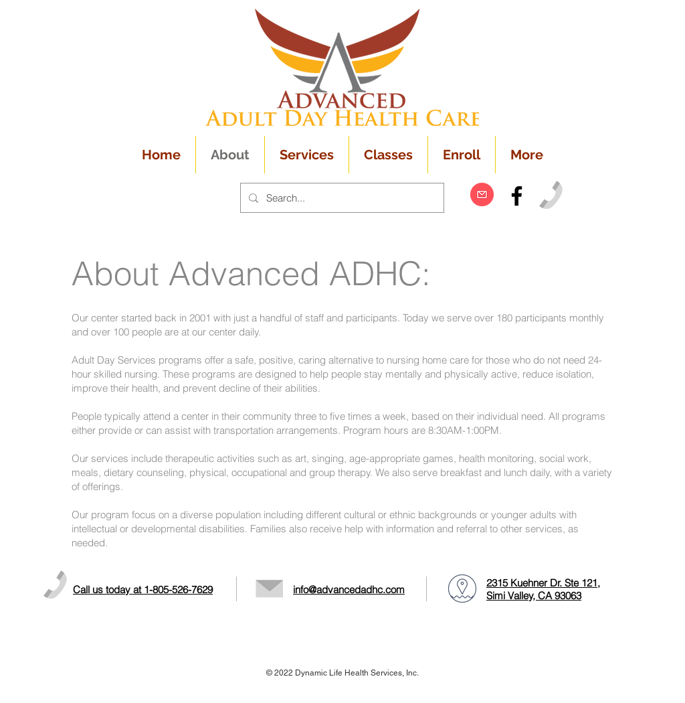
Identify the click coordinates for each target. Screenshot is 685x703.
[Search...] (340, 197)
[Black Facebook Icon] (517, 196)
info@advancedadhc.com (349, 589)
